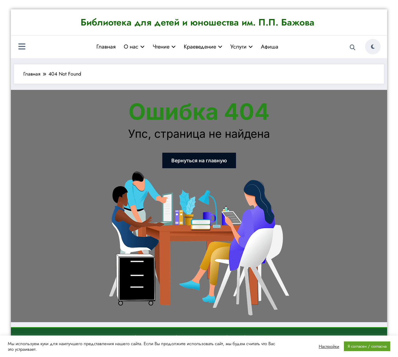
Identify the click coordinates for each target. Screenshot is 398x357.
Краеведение (203, 47)
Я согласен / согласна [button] (367, 346)
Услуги (241, 47)
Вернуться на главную (199, 160)
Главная (106, 47)
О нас (134, 47)
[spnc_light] (373, 46)
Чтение (164, 47)
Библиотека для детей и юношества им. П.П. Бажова (197, 22)
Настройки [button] (329, 346)
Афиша (269, 47)
